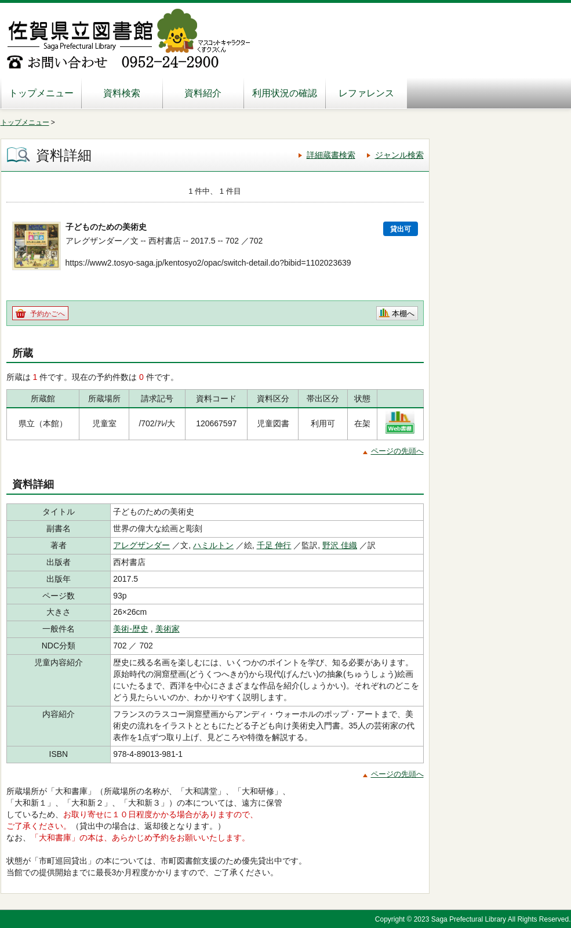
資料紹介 (202, 93)
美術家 (167, 628)
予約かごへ (47, 314)
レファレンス (366, 93)
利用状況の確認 (284, 93)
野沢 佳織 (339, 545)
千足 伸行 (274, 545)
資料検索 (121, 93)
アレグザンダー (141, 545)
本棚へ (403, 313)
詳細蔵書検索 (331, 155)
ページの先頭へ (397, 451)
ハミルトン (213, 545)
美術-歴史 (130, 628)
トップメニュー (41, 93)
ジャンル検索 (399, 155)
